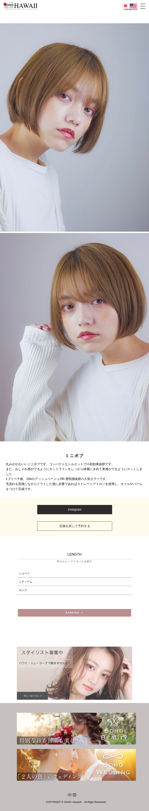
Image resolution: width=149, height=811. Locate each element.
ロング (23, 590)
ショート (24, 573)
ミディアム (25, 581)
